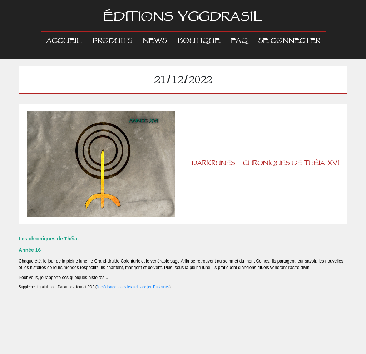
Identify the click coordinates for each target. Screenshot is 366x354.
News (155, 41)
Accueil (66, 40)
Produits (112, 41)
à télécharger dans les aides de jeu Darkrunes (133, 287)
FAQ (239, 41)
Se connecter (289, 41)
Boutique (199, 41)
